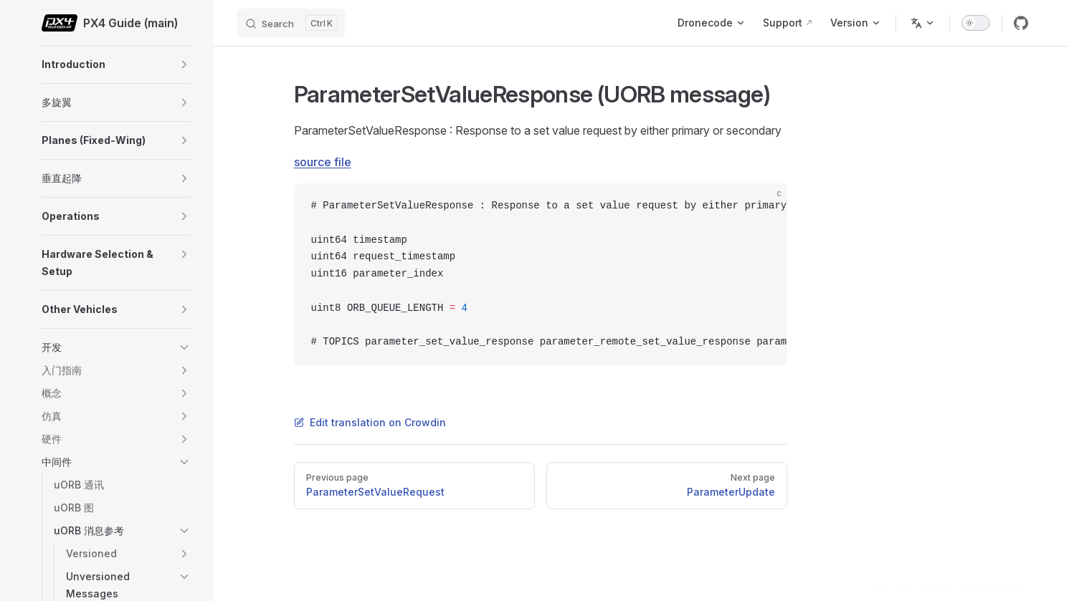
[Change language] (923, 23)
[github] (1021, 23)
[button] (184, 64)
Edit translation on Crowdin (370, 422)
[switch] (975, 23)
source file (322, 162)
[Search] (291, 23)
